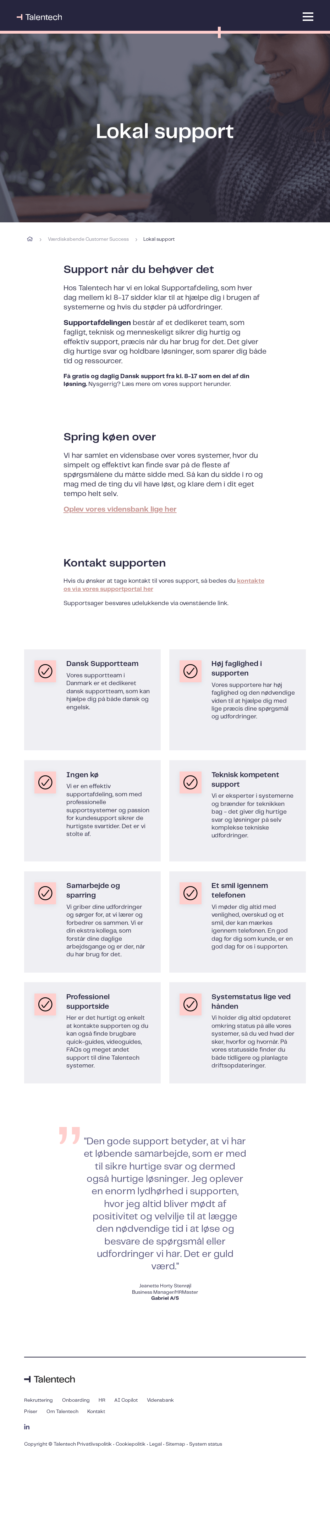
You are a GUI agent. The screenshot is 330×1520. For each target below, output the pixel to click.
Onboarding (76, 1400)
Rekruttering (38, 1400)
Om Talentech (62, 1412)
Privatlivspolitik (94, 1444)
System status (205, 1444)
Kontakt (96, 1412)
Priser (30, 1412)
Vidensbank (160, 1400)
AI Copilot (126, 1400)
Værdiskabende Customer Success (88, 239)
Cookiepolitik (130, 1444)
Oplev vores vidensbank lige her (120, 509)
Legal (155, 1444)
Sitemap (175, 1444)
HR (102, 1400)
